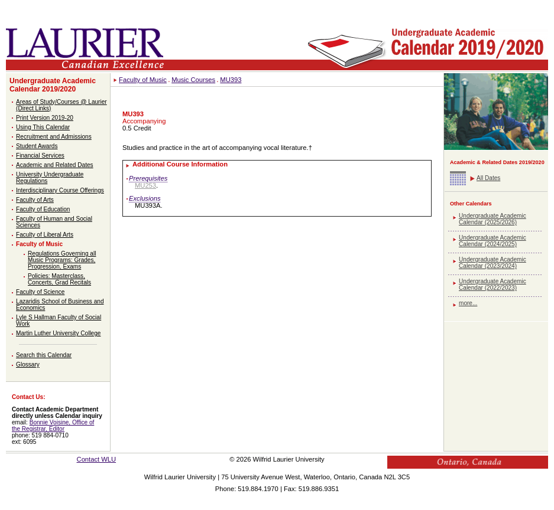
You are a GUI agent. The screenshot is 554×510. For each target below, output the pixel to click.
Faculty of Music (39, 244)
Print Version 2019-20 (44, 118)
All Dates (488, 178)
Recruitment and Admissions (54, 136)
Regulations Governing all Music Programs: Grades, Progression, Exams (62, 260)
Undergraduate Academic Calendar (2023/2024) (492, 262)
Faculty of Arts (35, 200)
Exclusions (144, 198)
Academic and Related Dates (54, 165)
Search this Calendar (44, 355)
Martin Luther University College (58, 333)
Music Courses (193, 79)
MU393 (230, 79)
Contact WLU (96, 459)
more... (468, 303)
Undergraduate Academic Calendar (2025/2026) (492, 218)
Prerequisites (148, 178)
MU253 (145, 185)
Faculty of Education (43, 209)
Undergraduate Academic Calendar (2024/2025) (492, 240)
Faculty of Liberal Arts (44, 234)
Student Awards (36, 146)
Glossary (28, 364)
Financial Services (40, 155)
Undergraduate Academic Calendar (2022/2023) (492, 284)
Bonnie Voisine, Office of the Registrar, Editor (53, 425)
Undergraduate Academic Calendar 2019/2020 (52, 85)
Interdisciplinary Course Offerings (60, 190)
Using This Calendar (43, 127)
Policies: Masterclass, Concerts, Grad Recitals (59, 279)
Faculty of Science (40, 292)
